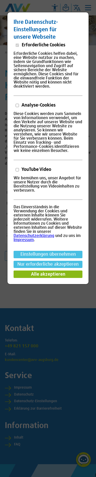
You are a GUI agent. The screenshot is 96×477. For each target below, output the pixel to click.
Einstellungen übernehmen (48, 254)
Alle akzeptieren (48, 274)
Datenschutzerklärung (34, 236)
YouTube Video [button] (36, 169)
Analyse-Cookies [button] (38, 105)
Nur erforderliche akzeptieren (48, 264)
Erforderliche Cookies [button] (43, 45)
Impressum (24, 240)
